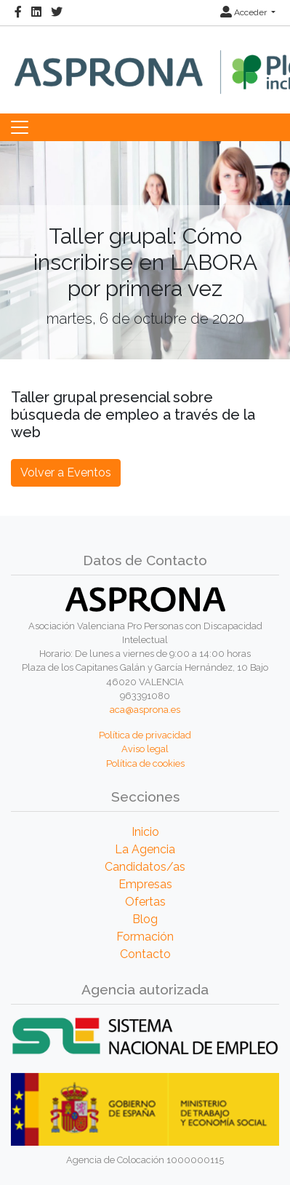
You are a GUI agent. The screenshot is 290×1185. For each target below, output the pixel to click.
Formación (145, 936)
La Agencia (145, 849)
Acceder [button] (244, 12)
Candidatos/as (145, 867)
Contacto (145, 954)
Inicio (145, 832)
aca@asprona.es (145, 709)
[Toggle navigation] (19, 127)
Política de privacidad (145, 735)
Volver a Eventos (65, 472)
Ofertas (145, 902)
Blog (145, 919)
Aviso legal (145, 748)
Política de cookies (145, 763)
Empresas (145, 884)
